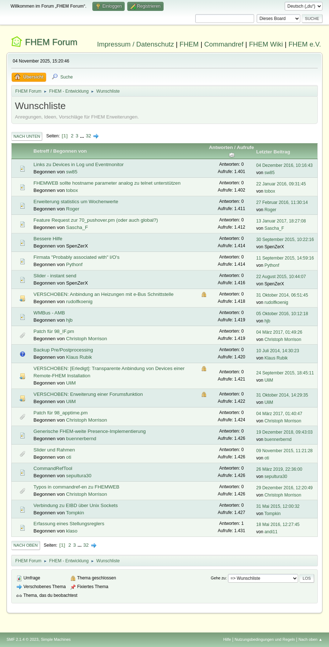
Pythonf (74, 264)
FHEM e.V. (304, 44)
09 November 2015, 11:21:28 (284, 450)
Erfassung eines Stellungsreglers (68, 523)
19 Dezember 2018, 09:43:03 (284, 432)
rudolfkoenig (79, 301)
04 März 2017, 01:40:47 (279, 413)
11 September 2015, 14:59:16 (285, 258)
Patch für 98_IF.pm (53, 331)
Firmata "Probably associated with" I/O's (76, 257)
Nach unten (26, 136)
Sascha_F (77, 227)
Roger (72, 209)
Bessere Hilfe (47, 238)
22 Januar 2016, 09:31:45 (281, 183)
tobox (72, 190)
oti (68, 457)
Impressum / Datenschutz (135, 44)
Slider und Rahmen (54, 450)
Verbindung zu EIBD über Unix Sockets (75, 505)
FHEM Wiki (266, 44)
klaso (71, 531)
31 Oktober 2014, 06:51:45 (282, 295)
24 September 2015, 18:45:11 (285, 372)
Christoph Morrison (86, 338)
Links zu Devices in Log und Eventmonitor (78, 164)
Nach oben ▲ (310, 639)
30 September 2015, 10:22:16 (285, 239)
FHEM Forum (51, 42)
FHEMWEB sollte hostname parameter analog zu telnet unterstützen (106, 183)
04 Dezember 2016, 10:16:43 (284, 165)
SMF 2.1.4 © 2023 (23, 639)
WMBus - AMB (49, 313)
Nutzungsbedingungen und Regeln (264, 639)
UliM (71, 383)
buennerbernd (81, 438)
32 (88, 135)
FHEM (189, 44)
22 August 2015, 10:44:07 (281, 276)
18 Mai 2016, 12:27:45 (278, 524)
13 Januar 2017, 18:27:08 (281, 221)
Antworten (221, 147)
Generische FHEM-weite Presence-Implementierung (89, 431)
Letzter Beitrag (273, 151)
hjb (69, 320)
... (82, 135)
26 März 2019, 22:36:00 (279, 469)
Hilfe (227, 639)
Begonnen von (70, 151)
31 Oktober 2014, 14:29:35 (282, 395)
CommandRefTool (52, 468)
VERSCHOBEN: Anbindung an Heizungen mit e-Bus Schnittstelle (103, 294)
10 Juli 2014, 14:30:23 (277, 350)
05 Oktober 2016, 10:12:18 (282, 313)
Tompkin (75, 512)
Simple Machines (56, 639)
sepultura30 (79, 475)
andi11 (270, 531)
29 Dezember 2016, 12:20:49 (284, 487)
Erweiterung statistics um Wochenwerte (75, 201)
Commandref (224, 44)
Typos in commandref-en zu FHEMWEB (76, 487)
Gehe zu (218, 578)
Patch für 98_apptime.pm (60, 412)
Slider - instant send (54, 275)
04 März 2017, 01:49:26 (279, 332)
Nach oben (25, 545)
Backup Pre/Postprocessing (63, 350)
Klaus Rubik (79, 357)
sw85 (71, 171)
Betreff (41, 151)
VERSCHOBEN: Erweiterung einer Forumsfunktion (88, 394)
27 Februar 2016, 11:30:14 (282, 202)
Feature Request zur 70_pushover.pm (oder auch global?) (95, 220)
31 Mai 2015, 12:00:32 (278, 506)
